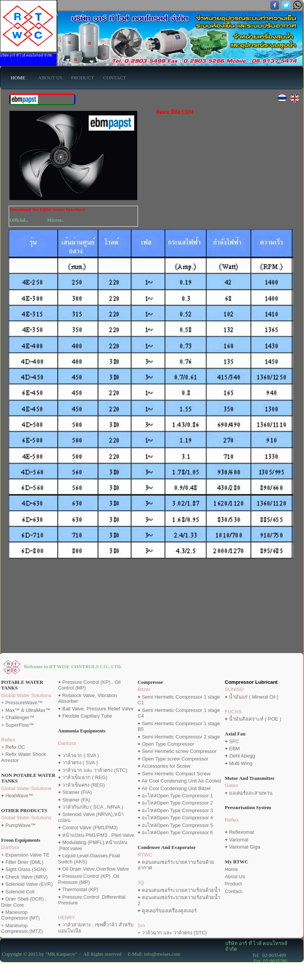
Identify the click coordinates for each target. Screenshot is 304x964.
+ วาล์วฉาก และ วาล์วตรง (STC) (172, 933)
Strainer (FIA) (77, 792)
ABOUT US (50, 77)
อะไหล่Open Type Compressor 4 (177, 817)
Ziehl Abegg (242, 756)
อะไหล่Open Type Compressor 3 (177, 810)
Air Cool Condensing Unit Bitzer (176, 788)
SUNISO (234, 689)
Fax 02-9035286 (256, 961)
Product (233, 884)
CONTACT (114, 77)
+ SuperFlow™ (17, 725)
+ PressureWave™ (21, 702)
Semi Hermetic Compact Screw (176, 773)
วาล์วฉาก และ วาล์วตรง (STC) (94, 770)
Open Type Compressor (168, 744)
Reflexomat (241, 832)
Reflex (8, 740)
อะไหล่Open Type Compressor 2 (177, 803)
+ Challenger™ (17, 717)
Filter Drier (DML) (24, 862)
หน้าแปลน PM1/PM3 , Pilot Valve (98, 835)
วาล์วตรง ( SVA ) (80, 762)
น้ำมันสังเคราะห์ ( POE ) (255, 719)
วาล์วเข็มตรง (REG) (83, 785)
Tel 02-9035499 (255, 955)
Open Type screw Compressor (175, 759)
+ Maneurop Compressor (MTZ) (22, 928)
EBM (234, 748)
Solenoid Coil (19, 892)
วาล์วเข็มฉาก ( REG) (84, 777)
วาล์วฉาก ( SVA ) (80, 755)
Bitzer (144, 689)
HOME (18, 77)
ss (73, 743)
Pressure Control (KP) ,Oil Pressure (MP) (88, 879)
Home (231, 869)
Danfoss (10, 847)
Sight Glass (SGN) (25, 869)
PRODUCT (82, 77)
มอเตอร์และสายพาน (251, 793)
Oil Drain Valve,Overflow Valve (95, 869)
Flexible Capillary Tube (87, 716)
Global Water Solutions (26, 695)
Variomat (238, 840)
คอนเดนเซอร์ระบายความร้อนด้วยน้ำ (181, 890)
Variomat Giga (244, 847)
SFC (234, 741)
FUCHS (233, 712)
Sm (141, 925)
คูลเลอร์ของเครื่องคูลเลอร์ (169, 911)
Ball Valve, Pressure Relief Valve (97, 709)
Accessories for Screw (166, 766)
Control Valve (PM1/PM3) (90, 827)
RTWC (145, 855)
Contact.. (234, 891)
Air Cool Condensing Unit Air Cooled (181, 781)
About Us (235, 876)
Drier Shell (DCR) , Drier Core (24, 901)
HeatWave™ (19, 795)
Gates (231, 785)
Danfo (64, 743)
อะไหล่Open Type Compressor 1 (177, 795)
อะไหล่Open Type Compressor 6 (177, 832)
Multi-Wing (240, 763)
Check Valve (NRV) (26, 877)
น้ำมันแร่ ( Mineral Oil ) (254, 697)
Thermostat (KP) (80, 889)
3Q (141, 882)
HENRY (66, 917)
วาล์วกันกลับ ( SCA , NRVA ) (92, 807)
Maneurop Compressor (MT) (20, 915)
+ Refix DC (13, 747)
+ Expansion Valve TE (25, 855)
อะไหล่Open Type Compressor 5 (177, 825)
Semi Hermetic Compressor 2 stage (181, 737)
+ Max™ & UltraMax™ (25, 710)
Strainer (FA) (76, 800)
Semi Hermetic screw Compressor (179, 751)
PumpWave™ (20, 825)
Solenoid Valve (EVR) (29, 884)
